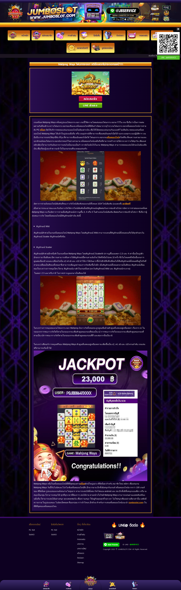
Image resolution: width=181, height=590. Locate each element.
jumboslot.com (136, 503)
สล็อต (42, 130)
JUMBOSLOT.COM (124, 548)
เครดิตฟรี (126, 204)
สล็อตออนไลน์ (113, 137)
